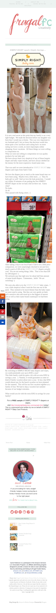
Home (18, 2)
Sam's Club (15, 426)
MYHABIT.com (37, 571)
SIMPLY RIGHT (40, 167)
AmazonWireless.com (34, 573)
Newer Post (9, 443)
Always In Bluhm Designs (26, 602)
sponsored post (18, 429)
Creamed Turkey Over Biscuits (24, 544)
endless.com (28, 571)
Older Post (47, 443)
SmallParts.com (19, 573)
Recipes (28, 5)
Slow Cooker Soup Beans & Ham (26, 524)
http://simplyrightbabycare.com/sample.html (27, 405)
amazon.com (17, 571)
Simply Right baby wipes (28, 428)
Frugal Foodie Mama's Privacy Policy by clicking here (31, 578)
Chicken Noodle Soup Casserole (24, 534)
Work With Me (39, 4)
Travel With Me (16, 4)
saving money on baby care (31, 426)
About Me (35, 2)
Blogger (44, 602)
